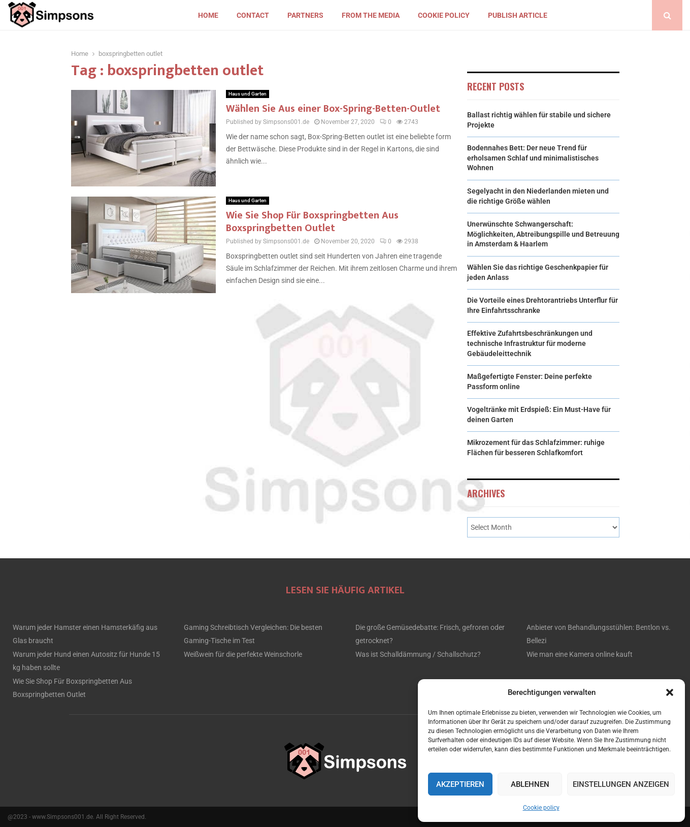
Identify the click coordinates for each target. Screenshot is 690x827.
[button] (670, 692)
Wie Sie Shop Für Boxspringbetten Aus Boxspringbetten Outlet (312, 222)
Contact (253, 15)
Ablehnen (530, 784)
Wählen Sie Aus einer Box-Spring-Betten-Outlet (333, 108)
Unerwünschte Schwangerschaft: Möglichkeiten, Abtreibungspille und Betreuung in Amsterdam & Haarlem (543, 234)
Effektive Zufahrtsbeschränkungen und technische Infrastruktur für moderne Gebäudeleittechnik (530, 343)
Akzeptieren (460, 784)
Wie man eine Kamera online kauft (580, 654)
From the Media (371, 15)
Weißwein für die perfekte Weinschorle (243, 654)
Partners (305, 15)
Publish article (517, 15)
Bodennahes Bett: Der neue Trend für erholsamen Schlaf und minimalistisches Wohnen (533, 158)
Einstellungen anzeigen (621, 784)
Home (208, 15)
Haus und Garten (247, 94)
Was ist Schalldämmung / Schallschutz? (418, 654)
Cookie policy (541, 807)
